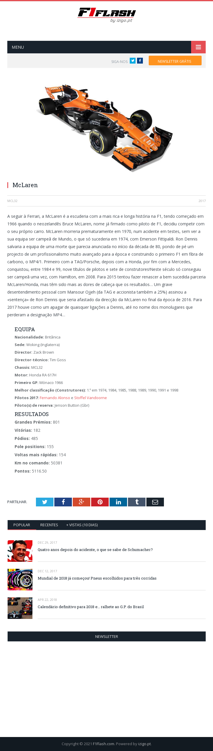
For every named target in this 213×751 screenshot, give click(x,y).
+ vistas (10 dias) (82, 524)
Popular (21, 524)
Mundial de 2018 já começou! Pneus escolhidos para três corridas (97, 578)
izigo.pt (144, 743)
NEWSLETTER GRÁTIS (174, 61)
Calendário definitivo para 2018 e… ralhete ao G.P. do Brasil (91, 606)
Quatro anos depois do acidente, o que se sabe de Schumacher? (95, 549)
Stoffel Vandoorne (90, 397)
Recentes (49, 524)
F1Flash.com (103, 743)
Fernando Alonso (55, 397)
